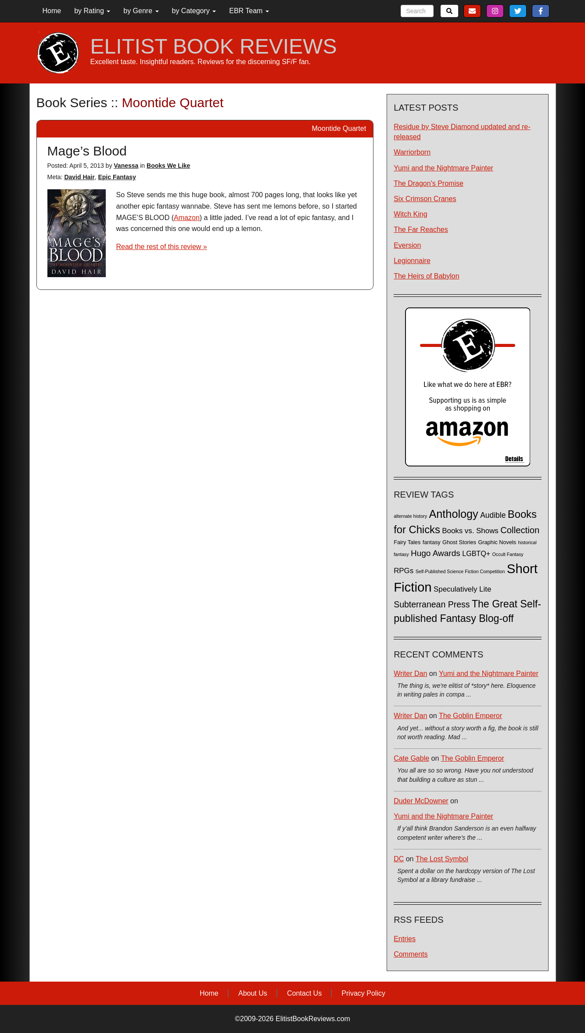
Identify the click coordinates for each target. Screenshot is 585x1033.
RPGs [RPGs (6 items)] (403, 571)
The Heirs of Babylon (426, 276)
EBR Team (249, 10)
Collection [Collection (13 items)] (519, 530)
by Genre (140, 10)
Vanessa (126, 165)
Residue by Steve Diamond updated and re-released (462, 132)
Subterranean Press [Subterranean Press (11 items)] (432, 604)
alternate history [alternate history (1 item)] (410, 516)
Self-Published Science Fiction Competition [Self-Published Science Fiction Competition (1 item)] (460, 571)
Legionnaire (412, 260)
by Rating (92, 10)
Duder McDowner (421, 801)
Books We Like (168, 165)
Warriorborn (412, 152)
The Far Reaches (421, 229)
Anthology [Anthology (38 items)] (453, 514)
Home (52, 10)
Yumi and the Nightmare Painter (443, 168)
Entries (405, 939)
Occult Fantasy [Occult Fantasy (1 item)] (508, 554)
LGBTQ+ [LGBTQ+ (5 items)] (476, 553)
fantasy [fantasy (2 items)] (432, 542)
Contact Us (304, 993)
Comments (410, 954)
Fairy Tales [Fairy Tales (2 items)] (407, 542)
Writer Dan (410, 673)
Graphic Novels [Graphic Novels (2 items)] (497, 542)
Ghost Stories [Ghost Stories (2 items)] (459, 542)
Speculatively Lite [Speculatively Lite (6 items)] (462, 589)
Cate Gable (411, 758)
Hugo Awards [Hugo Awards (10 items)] (435, 553)
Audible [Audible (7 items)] (493, 515)
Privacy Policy (363, 993)
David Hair (79, 177)
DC (399, 859)
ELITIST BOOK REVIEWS (213, 46)
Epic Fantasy (117, 177)
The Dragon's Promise (428, 183)
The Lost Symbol (442, 859)
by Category (194, 10)
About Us (252, 993)
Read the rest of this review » (161, 246)
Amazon (187, 217)
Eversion (407, 245)
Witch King (410, 214)
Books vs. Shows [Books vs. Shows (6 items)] (470, 531)
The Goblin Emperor (470, 715)
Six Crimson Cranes (425, 198)
